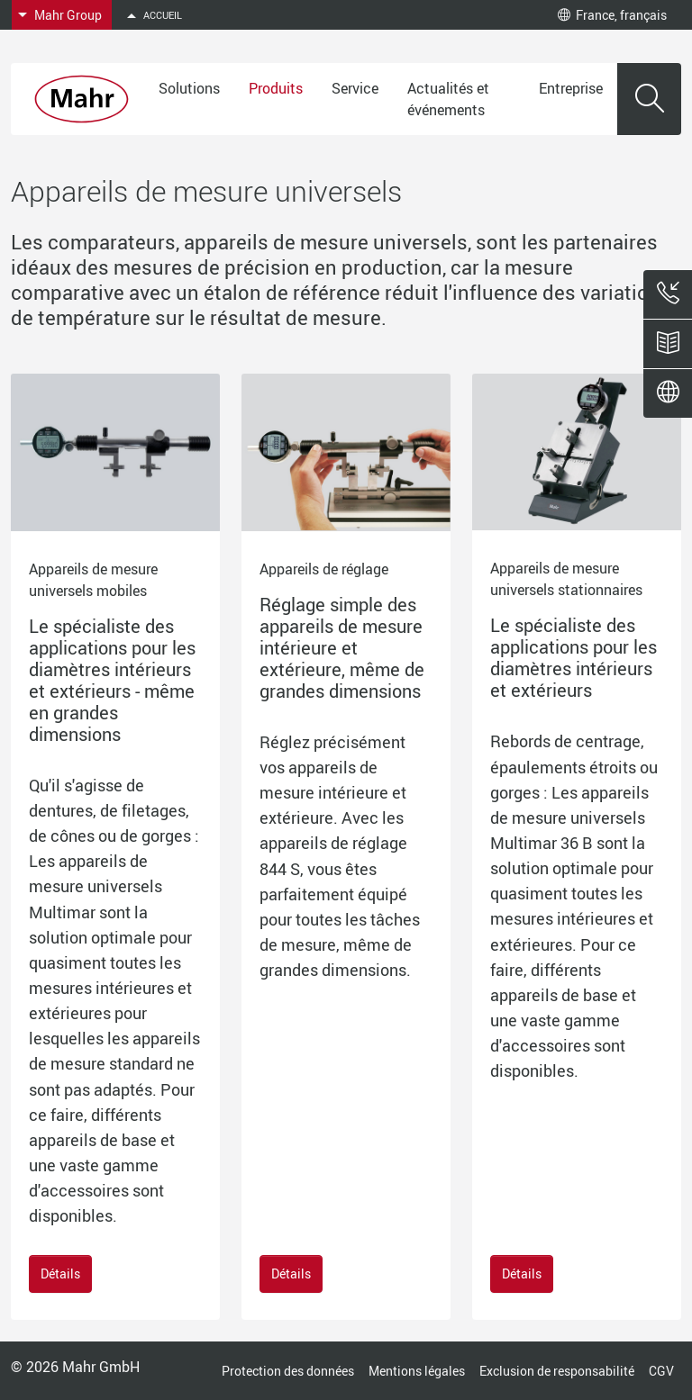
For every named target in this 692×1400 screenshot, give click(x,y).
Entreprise (571, 88)
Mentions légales (417, 1370)
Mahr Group (68, 14)
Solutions (189, 88)
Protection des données (288, 1370)
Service (355, 88)
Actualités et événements (448, 99)
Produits (276, 88)
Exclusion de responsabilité (556, 1370)
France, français (612, 14)
